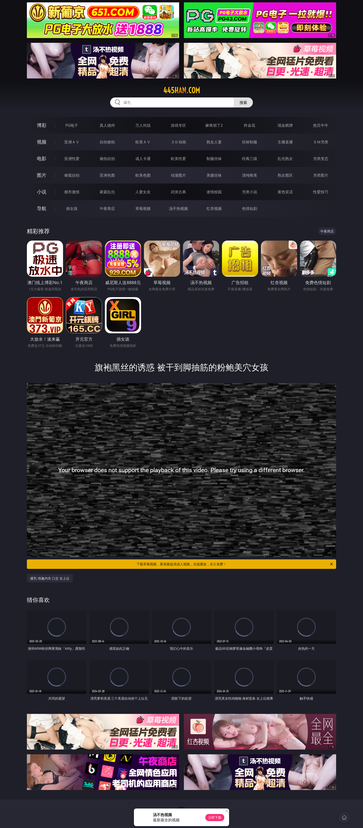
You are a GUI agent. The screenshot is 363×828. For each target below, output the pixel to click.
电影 (41, 158)
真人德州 (107, 125)
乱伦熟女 (285, 158)
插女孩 (72, 208)
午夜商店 (107, 208)
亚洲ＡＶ (71, 142)
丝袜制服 (249, 142)
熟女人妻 (214, 142)
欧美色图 (143, 175)
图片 (41, 175)
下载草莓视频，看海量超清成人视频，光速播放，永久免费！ (235, 564)
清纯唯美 (249, 175)
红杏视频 (214, 208)
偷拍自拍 (107, 158)
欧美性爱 (178, 158)
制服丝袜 (214, 158)
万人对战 (143, 125)
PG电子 (71, 125)
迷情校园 (214, 191)
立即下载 (214, 817)
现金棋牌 (285, 125)
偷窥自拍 (71, 175)
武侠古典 (178, 191)
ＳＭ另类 (320, 142)
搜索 (243, 102)
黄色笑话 (285, 191)
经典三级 (249, 158)
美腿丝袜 (214, 175)
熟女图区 (285, 175)
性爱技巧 (320, 191)
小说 (41, 192)
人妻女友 (143, 191)
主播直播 (285, 142)
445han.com (181, 90)
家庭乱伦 (107, 191)
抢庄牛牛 (320, 125)
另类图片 (320, 175)
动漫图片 (178, 175)
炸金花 (249, 125)
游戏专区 (178, 125)
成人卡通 (143, 158)
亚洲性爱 (71, 158)
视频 (41, 142)
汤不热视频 (178, 208)
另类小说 (249, 191)
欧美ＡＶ (143, 142)
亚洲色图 (107, 175)
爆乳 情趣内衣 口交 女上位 (49, 578)
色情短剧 (249, 208)
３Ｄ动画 (178, 142)
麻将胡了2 (214, 125)
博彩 (41, 125)
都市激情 (71, 191)
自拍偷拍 (107, 142)
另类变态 (320, 158)
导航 (41, 208)
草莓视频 (143, 208)
